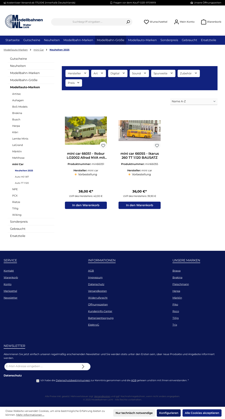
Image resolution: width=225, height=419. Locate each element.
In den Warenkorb (85, 205)
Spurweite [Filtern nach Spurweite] (163, 73)
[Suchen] (128, 22)
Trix (174, 324)
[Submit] (83, 366)
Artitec (16, 94)
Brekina (17, 113)
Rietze (16, 202)
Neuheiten (18, 66)
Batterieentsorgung (101, 318)
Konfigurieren (168, 413)
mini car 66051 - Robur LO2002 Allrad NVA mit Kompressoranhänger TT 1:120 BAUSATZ (86, 156)
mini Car (18, 164)
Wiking (17, 214)
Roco (175, 311)
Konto (7, 284)
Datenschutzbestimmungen (73, 380)
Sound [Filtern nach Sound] (139, 73)
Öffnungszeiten (98, 304)
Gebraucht (18, 229)
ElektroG (93, 324)
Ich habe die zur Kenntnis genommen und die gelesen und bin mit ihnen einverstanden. (114, 380)
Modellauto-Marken (25, 87)
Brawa (176, 270)
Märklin (17, 151)
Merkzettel (10, 291)
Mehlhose (18, 157)
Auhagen (18, 100)
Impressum (95, 277)
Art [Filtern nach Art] (99, 73)
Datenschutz (96, 284)
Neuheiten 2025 (24, 170)
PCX (15, 195)
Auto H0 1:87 (22, 176)
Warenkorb (11, 277)
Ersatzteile (17, 236)
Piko (175, 304)
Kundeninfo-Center (100, 311)
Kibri (15, 132)
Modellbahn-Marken (25, 73)
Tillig (15, 208)
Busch (16, 119)
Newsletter (11, 297)
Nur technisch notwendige (134, 413)
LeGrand (17, 145)
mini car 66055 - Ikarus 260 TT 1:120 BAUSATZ (140, 156)
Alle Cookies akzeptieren (202, 413)
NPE (15, 189)
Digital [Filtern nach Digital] (117, 73)
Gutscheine (18, 58)
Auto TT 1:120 (22, 183)
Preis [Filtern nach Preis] (74, 83)
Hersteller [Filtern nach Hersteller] (77, 73)
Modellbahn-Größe (24, 80)
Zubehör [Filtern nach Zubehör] (188, 73)
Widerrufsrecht (98, 297)
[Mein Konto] (184, 22)
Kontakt (9, 270)
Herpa (16, 125)
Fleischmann (180, 284)
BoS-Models (20, 106)
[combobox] (87, 22)
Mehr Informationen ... (30, 414)
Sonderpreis (19, 221)
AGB (91, 270)
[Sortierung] (194, 101)
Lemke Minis (20, 138)
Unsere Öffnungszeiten (207, 2)
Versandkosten (97, 291)
